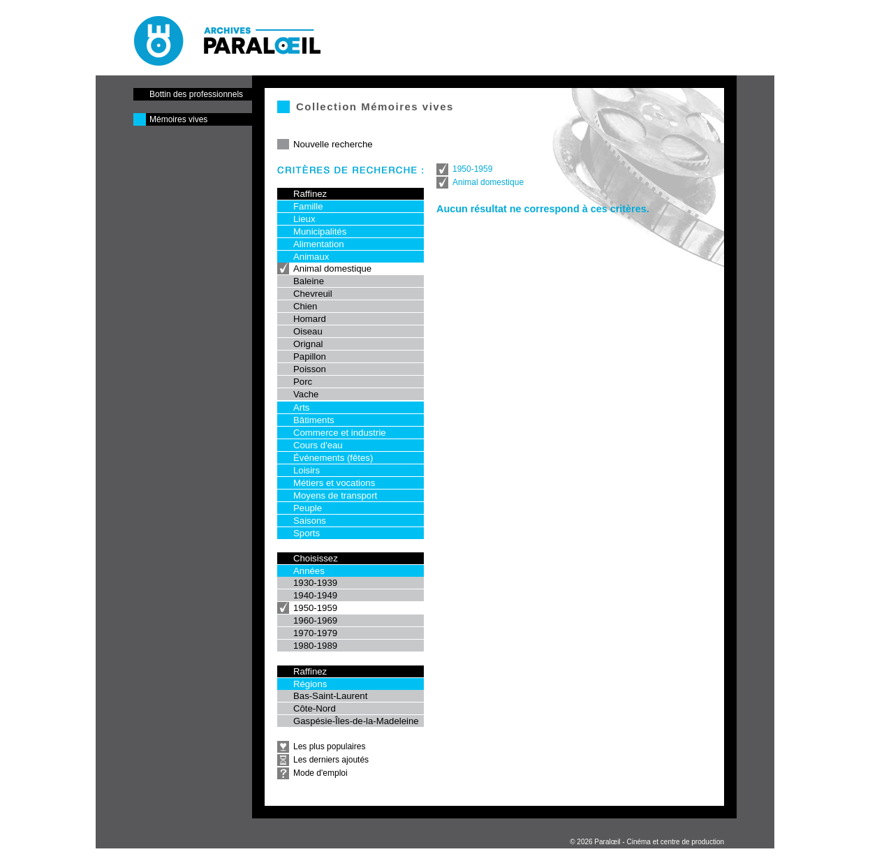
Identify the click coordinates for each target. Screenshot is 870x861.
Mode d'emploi (320, 773)
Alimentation (318, 244)
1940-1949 (315, 595)
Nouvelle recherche (333, 144)
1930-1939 (315, 582)
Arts (301, 407)
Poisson (309, 369)
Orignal (308, 344)
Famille (308, 206)
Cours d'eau (318, 445)
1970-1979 (315, 633)
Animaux (311, 256)
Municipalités (319, 231)
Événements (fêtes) (333, 457)
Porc (302, 381)
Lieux (304, 219)
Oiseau (308, 331)
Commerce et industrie (339, 432)
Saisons (309, 520)
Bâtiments (313, 420)
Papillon (309, 356)
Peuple (307, 508)
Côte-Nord (314, 708)
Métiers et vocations (334, 483)
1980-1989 (315, 645)
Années (309, 571)
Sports (306, 533)
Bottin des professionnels (196, 94)
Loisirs (306, 470)
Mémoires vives (178, 119)
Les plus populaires (329, 746)
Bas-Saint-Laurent (330, 696)
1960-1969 (315, 620)
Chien (305, 306)
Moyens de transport (335, 495)
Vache (305, 394)
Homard (309, 319)
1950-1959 (315, 608)
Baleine (308, 281)
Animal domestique (332, 268)
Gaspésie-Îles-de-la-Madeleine (356, 721)
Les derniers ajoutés (331, 760)
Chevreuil (312, 293)
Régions (310, 684)
